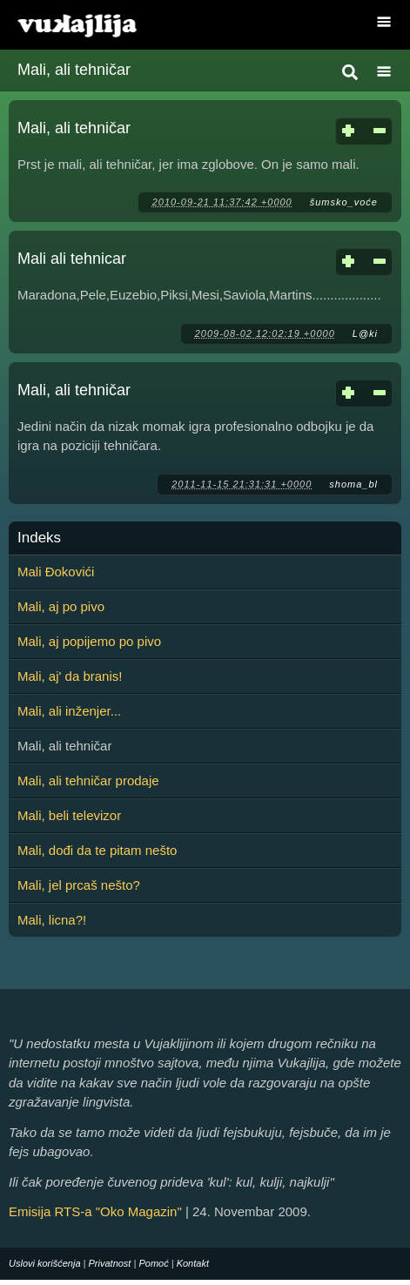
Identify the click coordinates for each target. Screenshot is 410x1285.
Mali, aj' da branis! (69, 676)
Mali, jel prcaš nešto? (78, 885)
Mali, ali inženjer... (69, 710)
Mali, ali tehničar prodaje (88, 780)
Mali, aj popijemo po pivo (89, 641)
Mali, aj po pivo (60, 606)
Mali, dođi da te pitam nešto (97, 850)
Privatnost (110, 1263)
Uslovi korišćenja (45, 1263)
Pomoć (153, 1263)
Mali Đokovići (55, 571)
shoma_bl (353, 484)
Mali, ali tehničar (74, 128)
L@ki (365, 333)
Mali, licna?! (51, 919)
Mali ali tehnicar (71, 258)
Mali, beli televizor (69, 815)
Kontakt (193, 1263)
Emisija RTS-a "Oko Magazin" (95, 1211)
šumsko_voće (344, 202)
